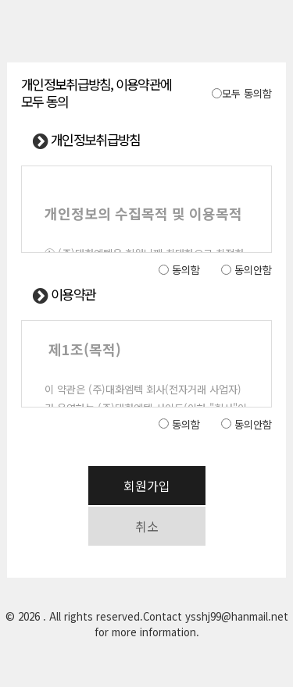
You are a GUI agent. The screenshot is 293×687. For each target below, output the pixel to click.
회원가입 (146, 485)
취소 (147, 526)
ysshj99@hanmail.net (236, 616)
